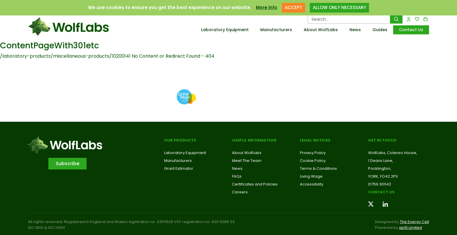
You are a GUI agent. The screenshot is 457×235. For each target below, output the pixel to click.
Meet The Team (246, 160)
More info (266, 7)
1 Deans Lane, (380, 160)
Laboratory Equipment (225, 30)
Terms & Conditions (318, 168)
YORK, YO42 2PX (383, 176)
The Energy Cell (414, 222)
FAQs (237, 176)
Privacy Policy (313, 153)
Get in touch (382, 140)
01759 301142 (379, 184)
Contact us (381, 192)
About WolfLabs (321, 30)
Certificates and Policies (255, 184)
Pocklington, (379, 168)
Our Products (180, 140)
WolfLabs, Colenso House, (392, 153)
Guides (379, 30)
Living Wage (311, 176)
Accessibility (311, 184)
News (355, 30)
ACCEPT (293, 7)
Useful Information (254, 140)
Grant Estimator (178, 168)
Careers (240, 192)
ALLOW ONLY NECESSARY (339, 7)
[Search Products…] (349, 19)
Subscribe (67, 163)
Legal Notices (315, 140)
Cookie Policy (313, 160)
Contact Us (411, 30)
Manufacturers (276, 30)
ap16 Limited (410, 227)
